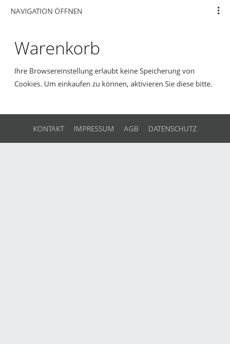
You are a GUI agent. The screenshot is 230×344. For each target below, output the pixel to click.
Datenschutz (172, 128)
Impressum (94, 128)
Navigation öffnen (46, 11)
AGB (131, 128)
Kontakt (48, 128)
